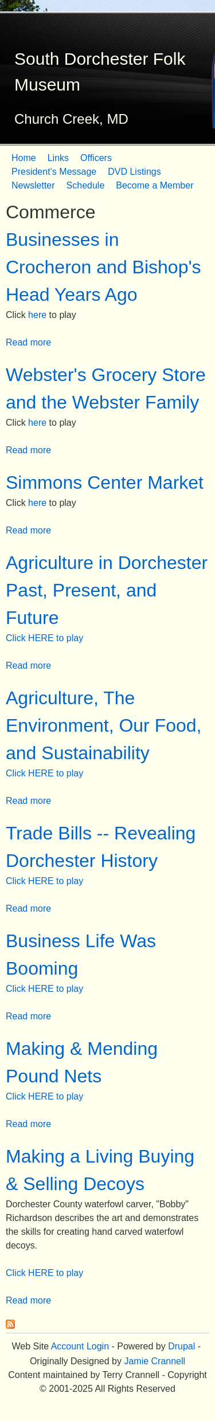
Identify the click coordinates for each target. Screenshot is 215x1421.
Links (58, 158)
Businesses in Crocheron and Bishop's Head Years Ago (103, 267)
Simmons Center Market (105, 482)
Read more (28, 342)
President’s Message (53, 171)
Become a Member (154, 185)
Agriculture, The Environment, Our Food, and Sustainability (103, 725)
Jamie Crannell (154, 1361)
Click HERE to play (44, 638)
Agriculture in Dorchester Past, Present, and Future (107, 590)
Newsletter (33, 185)
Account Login (80, 1346)
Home (23, 158)
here (37, 315)
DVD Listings (134, 171)
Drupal (181, 1346)
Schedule (86, 185)
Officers (96, 158)
